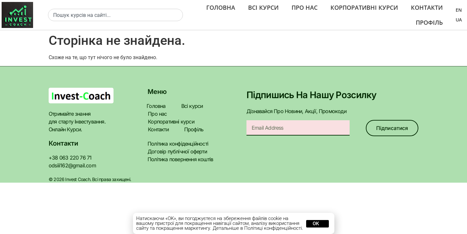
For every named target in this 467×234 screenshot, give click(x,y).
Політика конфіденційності (176, 135)
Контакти (427, 7)
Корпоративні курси (365, 7)
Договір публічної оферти (175, 143)
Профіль (429, 22)
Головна (220, 7)
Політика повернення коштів (178, 151)
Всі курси (263, 7)
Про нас (305, 7)
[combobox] (115, 15)
